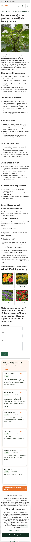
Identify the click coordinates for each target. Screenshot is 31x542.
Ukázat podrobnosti (15, 538)
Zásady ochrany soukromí (15, 530)
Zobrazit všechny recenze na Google (15, 488)
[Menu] (28, 6)
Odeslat (5, 354)
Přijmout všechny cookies (15, 535)
